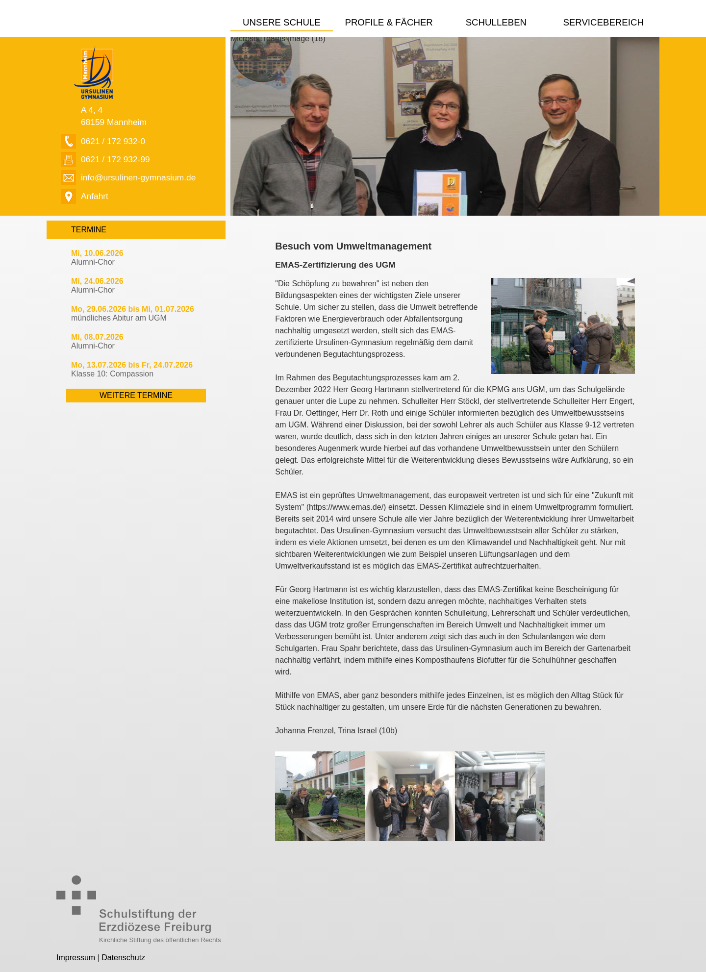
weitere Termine (136, 395)
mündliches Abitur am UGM (132, 313)
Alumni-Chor (97, 257)
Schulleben (496, 22)
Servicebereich (603, 22)
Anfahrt (94, 196)
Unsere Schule (282, 22)
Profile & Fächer (388, 22)
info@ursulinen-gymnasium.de (138, 177)
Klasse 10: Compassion (132, 369)
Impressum (75, 957)
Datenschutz (123, 957)
